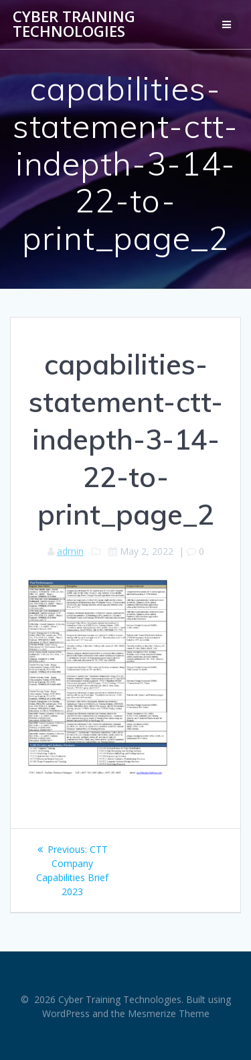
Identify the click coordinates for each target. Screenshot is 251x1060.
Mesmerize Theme (169, 1013)
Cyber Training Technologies (74, 24)
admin (70, 551)
